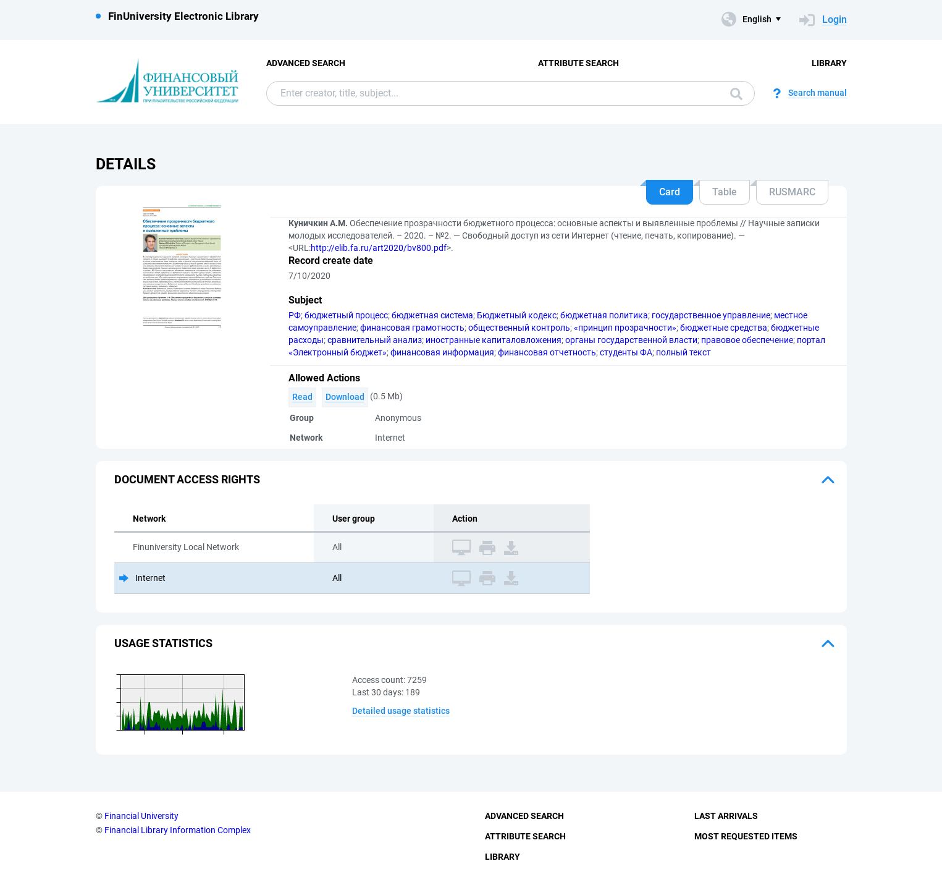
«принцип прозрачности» (625, 328)
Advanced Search (305, 63)
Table (724, 192)
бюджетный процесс (346, 315)
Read (302, 397)
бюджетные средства (723, 328)
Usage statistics (163, 643)
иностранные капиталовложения (493, 340)
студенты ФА (626, 352)
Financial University (141, 816)
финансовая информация (442, 352)
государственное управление (711, 315)
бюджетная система (432, 315)
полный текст (683, 352)
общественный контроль (519, 328)
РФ (294, 315)
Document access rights (187, 479)
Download (345, 397)
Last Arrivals (726, 816)
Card (669, 192)
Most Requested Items (745, 836)
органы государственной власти (631, 340)
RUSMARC (792, 192)
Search (736, 94)
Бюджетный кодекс (517, 315)
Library (829, 63)
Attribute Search (578, 63)
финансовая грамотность (412, 328)
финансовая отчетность (547, 352)
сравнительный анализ (374, 340)
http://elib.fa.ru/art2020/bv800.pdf (379, 248)
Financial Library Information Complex (177, 830)
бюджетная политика (604, 315)
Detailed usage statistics (401, 711)
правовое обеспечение (747, 340)
